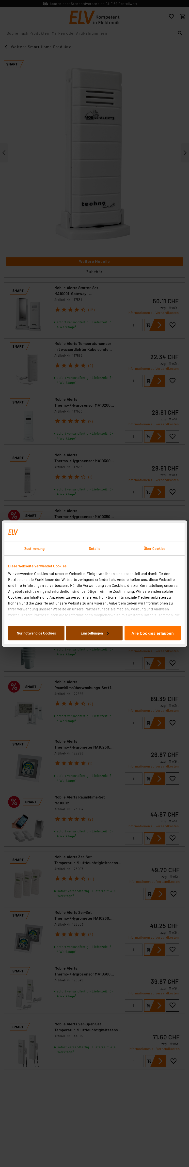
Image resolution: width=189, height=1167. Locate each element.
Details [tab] (94, 548)
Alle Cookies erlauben (152, 633)
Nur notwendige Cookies (36, 633)
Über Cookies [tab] (154, 548)
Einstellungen (95, 633)
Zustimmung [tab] (34, 548)
